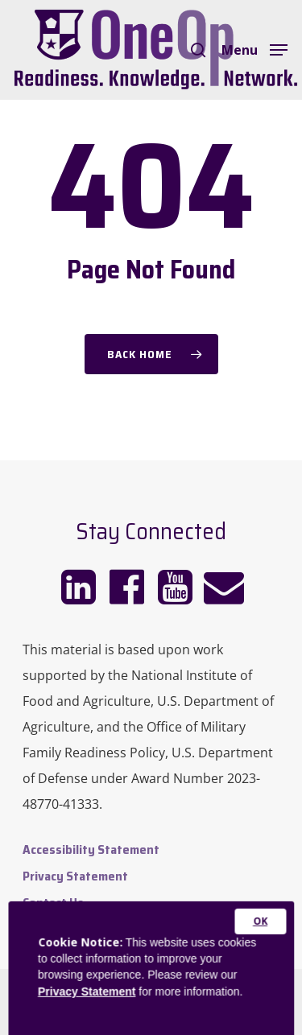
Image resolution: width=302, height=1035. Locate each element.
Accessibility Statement (91, 849)
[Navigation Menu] (254, 48)
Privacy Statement (75, 876)
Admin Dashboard (72, 956)
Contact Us (53, 903)
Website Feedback (75, 929)
